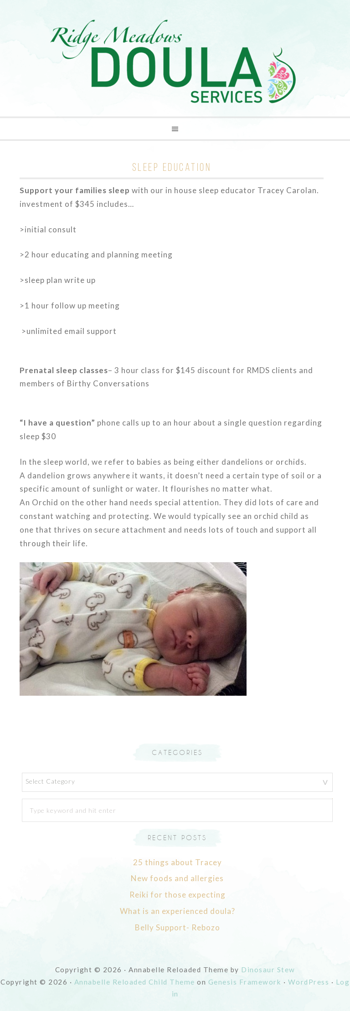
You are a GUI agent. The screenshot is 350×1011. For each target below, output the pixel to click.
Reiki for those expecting (177, 894)
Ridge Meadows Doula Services (175, 62)
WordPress (308, 982)
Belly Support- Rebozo (177, 927)
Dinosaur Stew (268, 969)
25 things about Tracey (177, 862)
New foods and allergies (177, 878)
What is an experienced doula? (177, 911)
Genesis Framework (245, 982)
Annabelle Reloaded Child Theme (134, 982)
